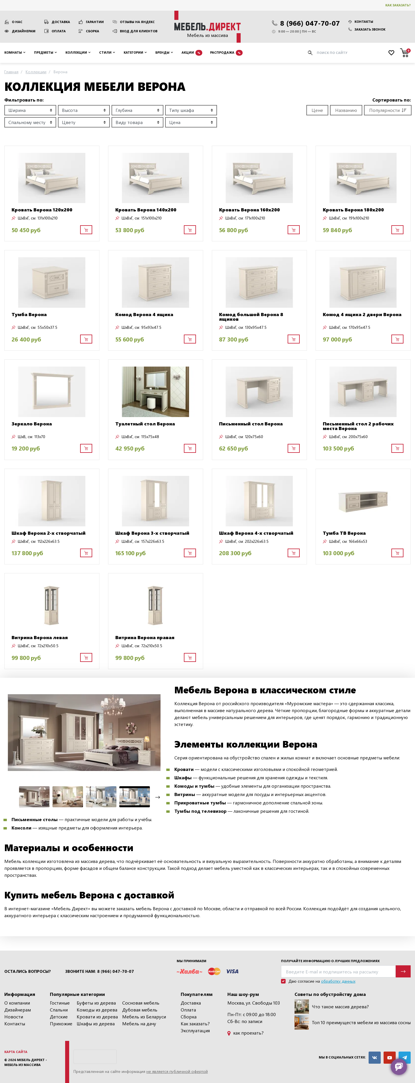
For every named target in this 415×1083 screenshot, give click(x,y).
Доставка (61, 22)
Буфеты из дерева (96, 1003)
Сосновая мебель (140, 1003)
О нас (17, 22)
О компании (17, 1003)
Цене (317, 110)
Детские (59, 1016)
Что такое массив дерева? (332, 1006)
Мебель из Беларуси (144, 1016)
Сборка (92, 31)
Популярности (387, 110)
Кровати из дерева (97, 1016)
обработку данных (338, 981)
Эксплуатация (195, 1030)
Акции (192, 53)
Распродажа (226, 53)
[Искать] (310, 52)
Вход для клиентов (138, 31)
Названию (346, 110)
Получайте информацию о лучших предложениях (330, 960)
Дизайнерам (23, 31)
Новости (13, 1016)
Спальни (59, 1010)
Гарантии (95, 22)
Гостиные (60, 1003)
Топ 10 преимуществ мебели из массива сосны (353, 1022)
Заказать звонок (366, 29)
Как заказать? (398, 5)
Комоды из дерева (97, 1010)
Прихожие (61, 1023)
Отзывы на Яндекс (137, 22)
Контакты (360, 21)
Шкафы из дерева (96, 1023)
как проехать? (245, 1033)
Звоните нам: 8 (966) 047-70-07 (99, 971)
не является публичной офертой (177, 1071)
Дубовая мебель (139, 1010)
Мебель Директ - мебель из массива (25, 1062)
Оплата (59, 31)
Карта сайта (15, 1052)
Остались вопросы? (27, 971)
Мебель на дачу (139, 1023)
